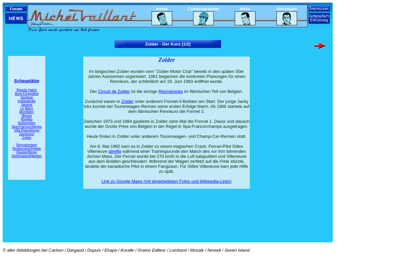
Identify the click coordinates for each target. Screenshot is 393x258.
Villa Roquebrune (27, 130)
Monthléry (26, 112)
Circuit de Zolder (114, 91)
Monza (27, 116)
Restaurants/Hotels (26, 148)
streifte (114, 151)
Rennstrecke (171, 91)
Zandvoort (26, 134)
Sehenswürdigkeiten (27, 156)
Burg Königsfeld (27, 94)
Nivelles (26, 119)
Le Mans (26, 108)
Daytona (26, 97)
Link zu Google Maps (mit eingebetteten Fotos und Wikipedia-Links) (166, 181)
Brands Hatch (27, 90)
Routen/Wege (27, 152)
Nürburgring (27, 123)
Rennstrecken (26, 145)
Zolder (26, 137)
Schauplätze (26, 80)
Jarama (26, 105)
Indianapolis (26, 101)
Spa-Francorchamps (27, 127)
